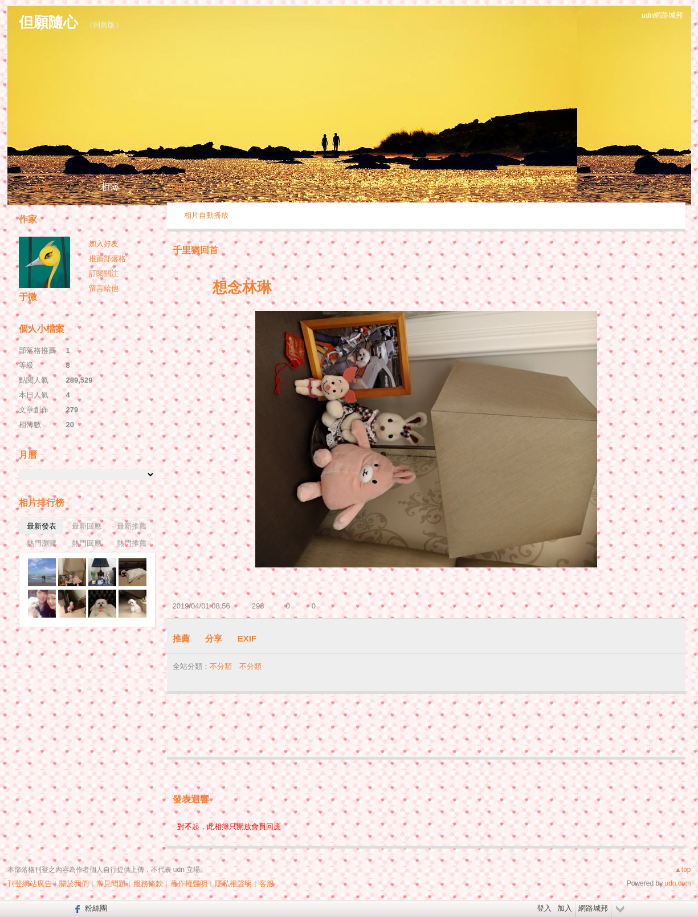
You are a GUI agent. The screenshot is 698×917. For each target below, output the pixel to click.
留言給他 (104, 288)
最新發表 (41, 526)
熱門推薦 (131, 543)
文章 (41, 187)
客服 (266, 883)
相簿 (110, 187)
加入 (564, 908)
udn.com (677, 883)
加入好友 (104, 244)
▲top (683, 870)
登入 (544, 908)
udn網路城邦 (663, 15)
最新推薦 (131, 526)
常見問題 (111, 883)
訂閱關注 (104, 273)
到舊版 (104, 25)
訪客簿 (178, 187)
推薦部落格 (107, 258)
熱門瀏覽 (41, 543)
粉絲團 (96, 908)
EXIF (247, 638)
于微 (28, 297)
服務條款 (148, 883)
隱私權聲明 (233, 883)
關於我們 (74, 883)
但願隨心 (48, 22)
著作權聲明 (188, 883)
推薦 (181, 638)
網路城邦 (593, 908)
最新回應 (86, 526)
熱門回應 (86, 543)
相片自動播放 (206, 215)
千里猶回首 (195, 250)
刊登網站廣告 (29, 883)
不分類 (221, 666)
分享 (213, 638)
